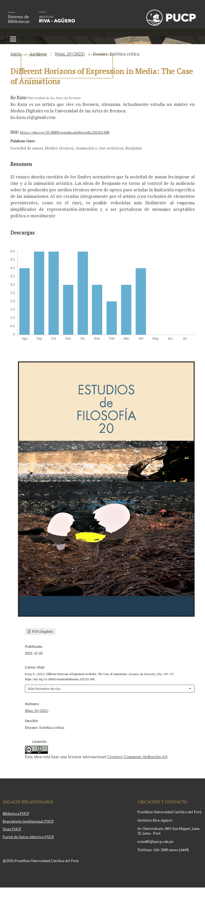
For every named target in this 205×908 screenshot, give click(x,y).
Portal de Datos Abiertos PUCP (28, 836)
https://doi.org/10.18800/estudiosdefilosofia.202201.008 (64, 132)
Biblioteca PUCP (16, 813)
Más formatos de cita (44, 688)
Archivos (38, 54)
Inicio (15, 54)
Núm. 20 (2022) (70, 54)
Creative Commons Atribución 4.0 (137, 756)
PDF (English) (42, 631)
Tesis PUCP (12, 828)
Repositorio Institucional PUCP (28, 821)
